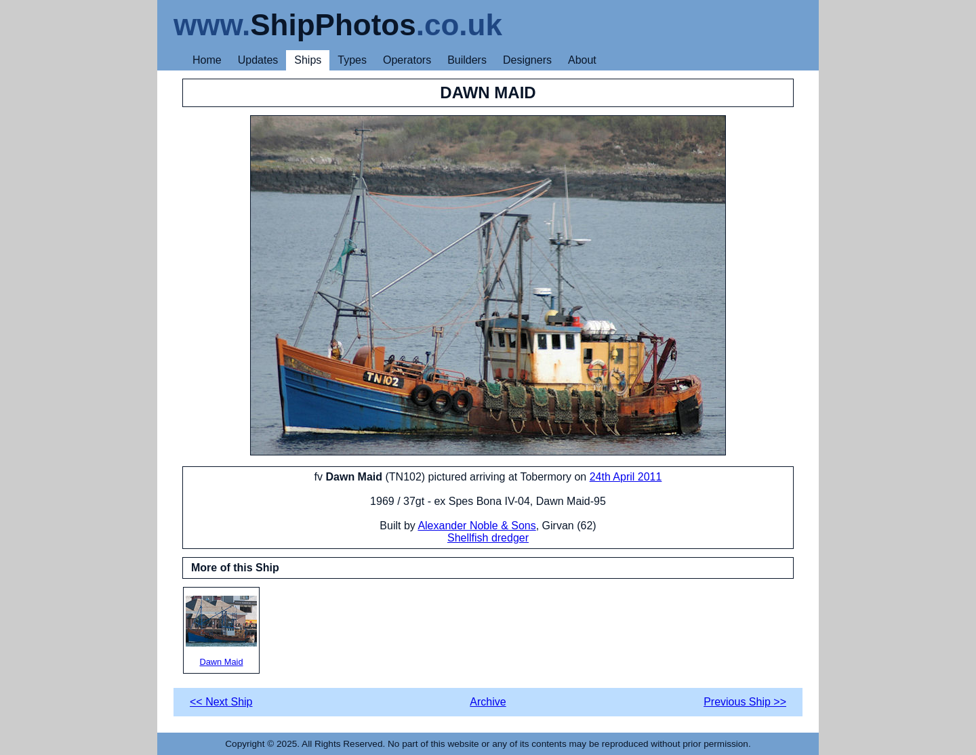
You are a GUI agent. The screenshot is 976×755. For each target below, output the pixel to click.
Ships (307, 60)
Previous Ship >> (745, 702)
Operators (407, 60)
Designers (527, 60)
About (582, 60)
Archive (488, 702)
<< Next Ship (221, 702)
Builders (467, 60)
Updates (258, 60)
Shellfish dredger (488, 538)
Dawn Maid (221, 631)
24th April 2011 (626, 477)
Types (352, 60)
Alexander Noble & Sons (476, 525)
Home (207, 60)
